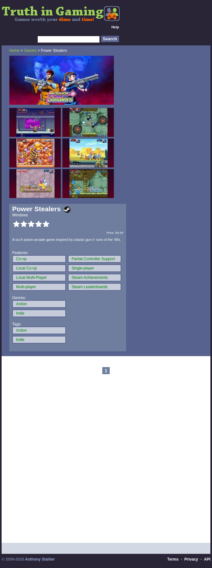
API (207, 559)
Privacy (191, 559)
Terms (173, 559)
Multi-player (26, 287)
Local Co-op (26, 268)
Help (115, 27)
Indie (20, 313)
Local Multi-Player (31, 277)
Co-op (21, 259)
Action (21, 304)
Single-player (83, 268)
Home (14, 50)
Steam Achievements (90, 277)
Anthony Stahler (40, 559)
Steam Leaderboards (90, 287)
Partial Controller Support (93, 259)
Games (30, 50)
